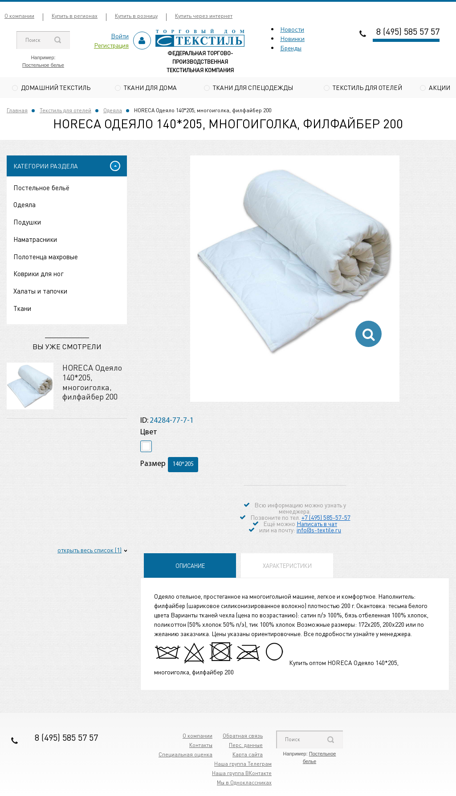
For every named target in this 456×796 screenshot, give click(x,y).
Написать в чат (317, 524)
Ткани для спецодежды (253, 87)
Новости (292, 29)
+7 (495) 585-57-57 (325, 518)
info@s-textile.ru (319, 531)
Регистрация (111, 45)
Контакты (200, 746)
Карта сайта (247, 755)
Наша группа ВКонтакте (242, 774)
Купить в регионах (75, 15)
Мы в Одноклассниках (244, 783)
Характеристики (287, 566)
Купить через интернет (203, 15)
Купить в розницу (136, 15)
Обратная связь (243, 736)
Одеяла (112, 110)
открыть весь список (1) (89, 551)
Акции (439, 87)
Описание (190, 566)
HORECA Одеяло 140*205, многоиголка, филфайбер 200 (92, 382)
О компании (19, 15)
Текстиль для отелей (367, 87)
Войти (120, 36)
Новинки (292, 38)
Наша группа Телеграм (243, 764)
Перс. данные (246, 746)
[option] (295, 261)
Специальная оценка (185, 755)
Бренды (290, 48)
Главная (17, 110)
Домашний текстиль (55, 87)
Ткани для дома (150, 87)
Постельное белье (43, 65)
